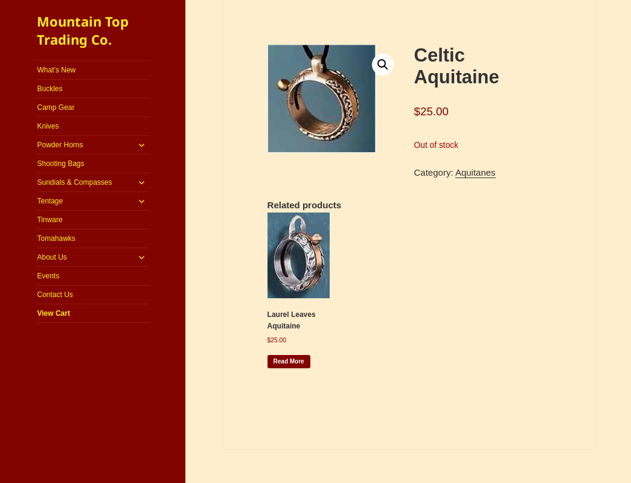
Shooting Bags (60, 163)
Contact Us (54, 294)
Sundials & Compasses (74, 182)
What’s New (56, 70)
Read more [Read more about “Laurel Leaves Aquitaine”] (289, 361)
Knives (48, 126)
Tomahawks (56, 238)
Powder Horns (60, 145)
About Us (51, 257)
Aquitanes (475, 172)
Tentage (50, 201)
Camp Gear (55, 107)
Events (48, 276)
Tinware (49, 220)
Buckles (49, 89)
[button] (383, 64)
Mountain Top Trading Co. (83, 30)
